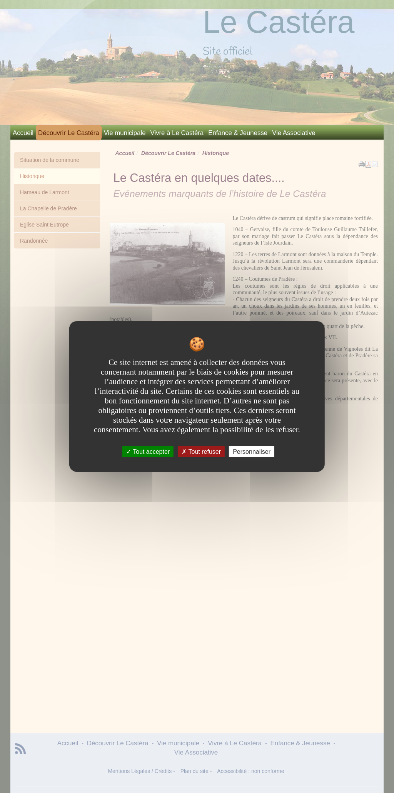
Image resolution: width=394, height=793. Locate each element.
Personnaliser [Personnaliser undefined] (251, 451)
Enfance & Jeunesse (237, 133)
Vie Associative (294, 133)
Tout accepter (148, 451)
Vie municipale (125, 133)
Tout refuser (201, 451)
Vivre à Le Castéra (177, 133)
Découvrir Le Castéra (68, 133)
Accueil (23, 133)
